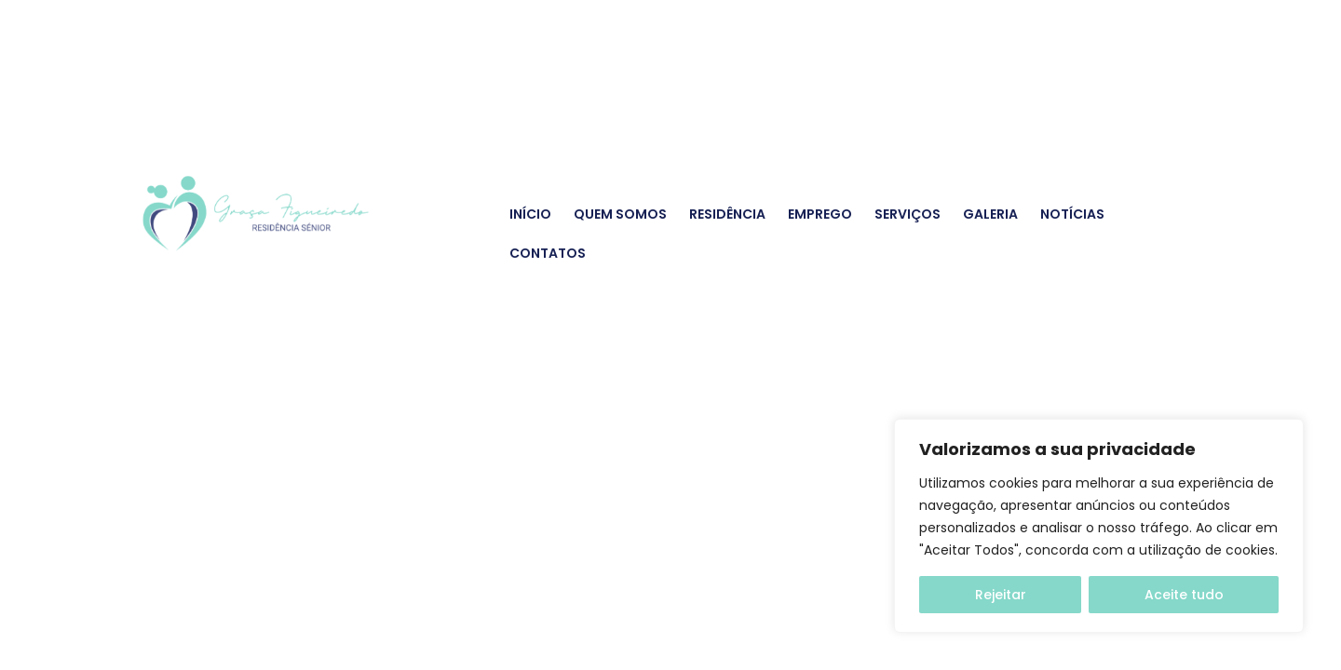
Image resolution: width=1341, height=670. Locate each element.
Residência (727, 214)
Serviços (907, 214)
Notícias (1072, 214)
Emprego (820, 214)
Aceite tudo (1184, 594)
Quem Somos (620, 214)
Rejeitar (1000, 594)
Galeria (990, 214)
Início (530, 214)
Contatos (547, 253)
